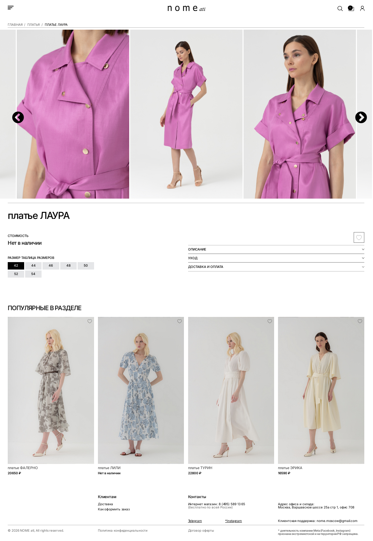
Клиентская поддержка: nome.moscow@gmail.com (318, 521)
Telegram (195, 521)
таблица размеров (37, 258)
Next (357, 114)
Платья (33, 24)
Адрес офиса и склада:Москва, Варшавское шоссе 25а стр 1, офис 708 (316, 505)
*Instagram (233, 521)
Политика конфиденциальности (123, 530)
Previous (14, 114)
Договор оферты (201, 530)
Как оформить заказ (114, 509)
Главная (15, 24)
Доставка (105, 504)
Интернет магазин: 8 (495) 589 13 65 (216, 505)
